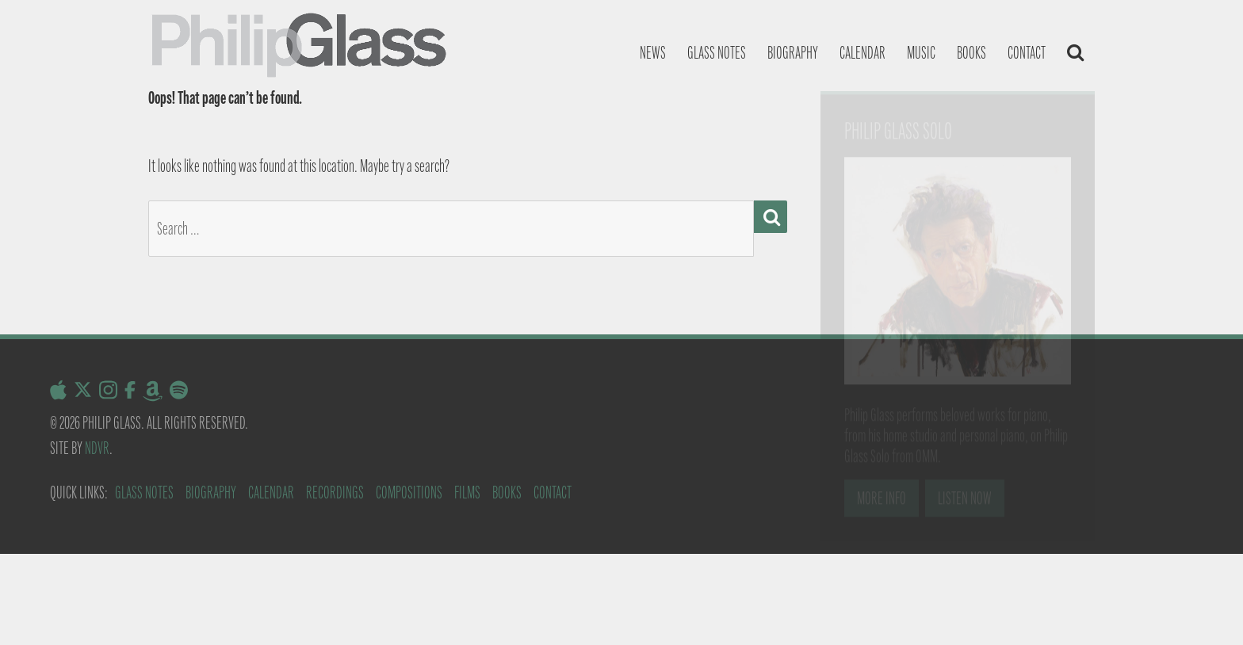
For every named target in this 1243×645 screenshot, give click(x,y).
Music (921, 53)
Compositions (409, 492)
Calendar (862, 53)
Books (971, 53)
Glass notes (716, 53)
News (653, 53)
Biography (792, 53)
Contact (1027, 53)
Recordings (335, 492)
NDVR (97, 448)
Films (467, 492)
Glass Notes (144, 492)
